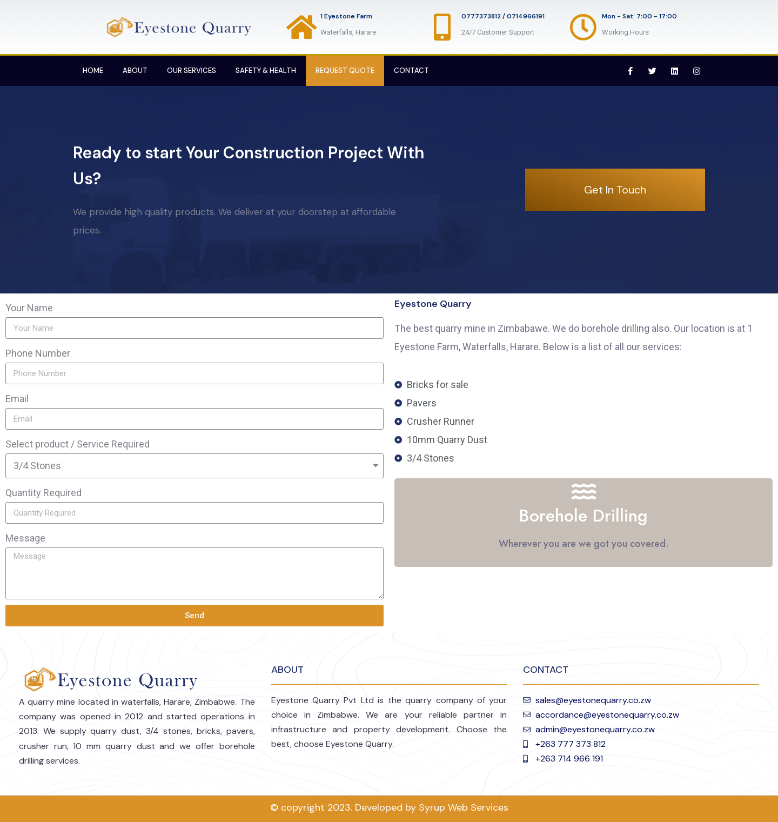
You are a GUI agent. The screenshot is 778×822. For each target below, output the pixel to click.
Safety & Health (266, 70)
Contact (411, 70)
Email (17, 398)
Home (93, 70)
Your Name (29, 307)
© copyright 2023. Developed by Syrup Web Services (389, 807)
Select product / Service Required (77, 444)
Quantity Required (43, 492)
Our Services (191, 70)
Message (25, 538)
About (135, 70)
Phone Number (37, 353)
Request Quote (345, 70)
